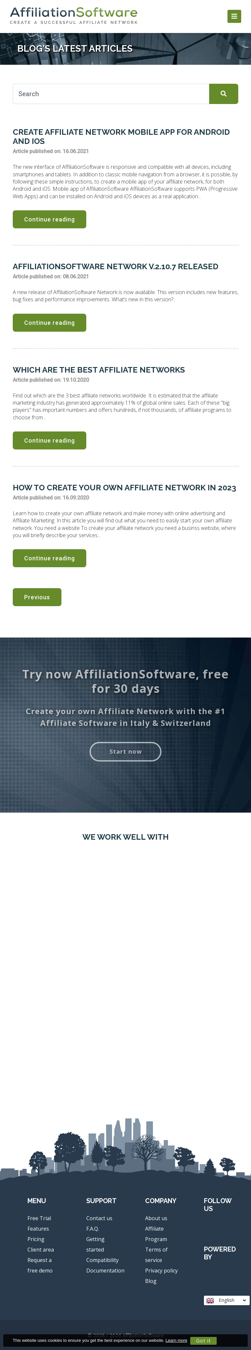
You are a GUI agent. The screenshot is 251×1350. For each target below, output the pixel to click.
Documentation (105, 1270)
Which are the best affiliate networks (99, 370)
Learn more (176, 1340)
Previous (37, 597)
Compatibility (102, 1260)
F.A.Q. (92, 1228)
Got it (203, 1340)
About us (156, 1218)
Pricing (35, 1239)
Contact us (99, 1218)
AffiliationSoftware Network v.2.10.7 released (115, 266)
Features (38, 1228)
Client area (40, 1249)
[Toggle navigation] (234, 16)
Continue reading (49, 219)
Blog (151, 1281)
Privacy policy (161, 1270)
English (226, 1300)
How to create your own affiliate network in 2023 (124, 487)
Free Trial (39, 1218)
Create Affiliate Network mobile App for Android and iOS (121, 136)
